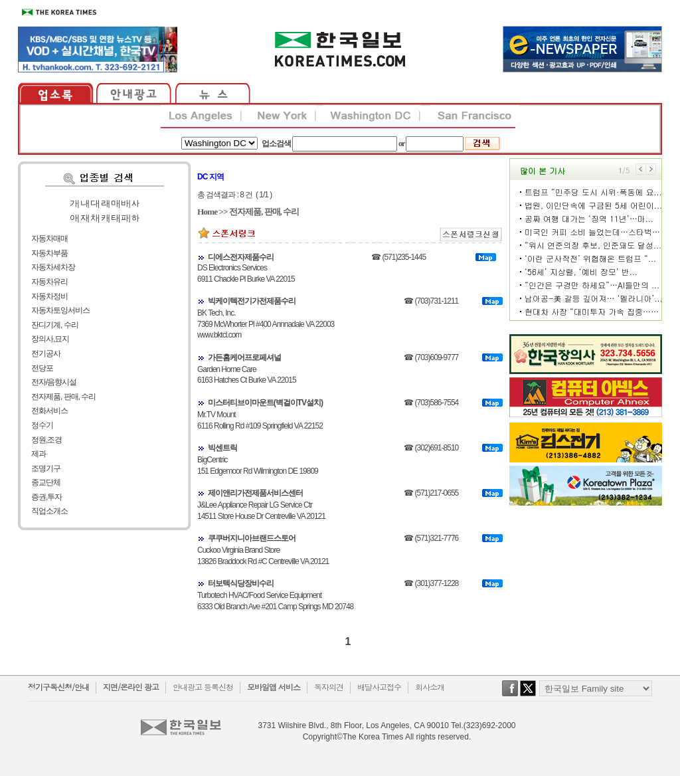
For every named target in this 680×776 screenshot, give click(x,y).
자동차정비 (49, 296)
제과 (38, 453)
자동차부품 (49, 253)
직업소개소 (49, 511)
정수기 (42, 425)
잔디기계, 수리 (54, 325)
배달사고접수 (379, 686)
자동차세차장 (53, 267)
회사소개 (429, 686)
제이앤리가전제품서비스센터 (255, 493)
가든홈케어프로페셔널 (244, 357)
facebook (510, 695)
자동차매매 (49, 238)
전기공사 (45, 353)
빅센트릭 (222, 447)
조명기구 (45, 468)
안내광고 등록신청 (203, 686)
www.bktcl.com (219, 335)
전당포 (42, 368)
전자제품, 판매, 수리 (63, 396)
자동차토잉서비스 (60, 310)
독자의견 (328, 686)
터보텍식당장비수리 (241, 583)
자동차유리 (49, 281)
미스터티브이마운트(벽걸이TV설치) (265, 402)
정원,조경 (46, 439)
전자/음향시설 (53, 382)
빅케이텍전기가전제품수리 (252, 301)
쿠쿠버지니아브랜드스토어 (252, 538)
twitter (528, 695)
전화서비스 (49, 410)
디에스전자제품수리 (241, 257)
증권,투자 (46, 497)
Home (207, 212)
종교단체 (45, 482)
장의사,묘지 (50, 338)
